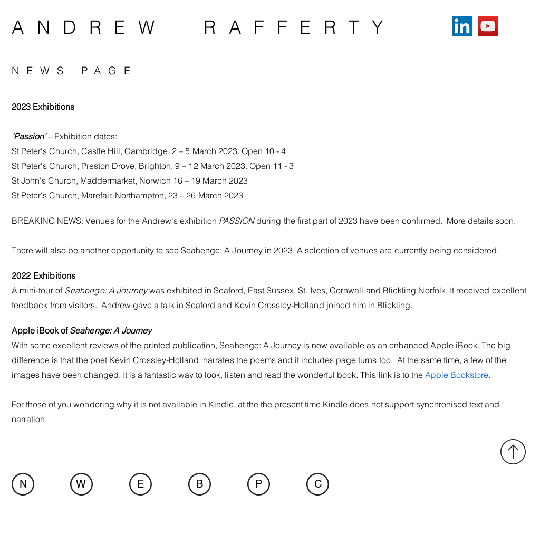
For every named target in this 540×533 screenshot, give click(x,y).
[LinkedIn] (462, 26)
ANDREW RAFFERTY (204, 27)
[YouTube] (488, 26)
